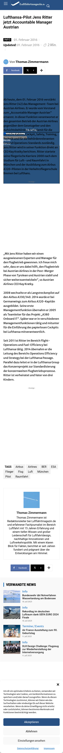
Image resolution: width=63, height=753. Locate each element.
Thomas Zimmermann (32, 62)
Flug (20, 471)
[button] (58, 684)
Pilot (8, 476)
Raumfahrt (21, 476)
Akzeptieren (31, 722)
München (42, 471)
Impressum (49, 748)
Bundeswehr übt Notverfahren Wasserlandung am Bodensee (39, 597)
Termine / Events (33, 626)
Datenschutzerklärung (28, 748)
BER (43, 466)
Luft (30, 471)
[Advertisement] (31, 215)
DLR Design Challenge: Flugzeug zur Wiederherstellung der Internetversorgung (40, 649)
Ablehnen (31, 731)
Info (7, 39)
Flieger (9, 471)
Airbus (19, 466)
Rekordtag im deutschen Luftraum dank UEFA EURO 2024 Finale (40, 614)
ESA (53, 466)
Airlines (32, 466)
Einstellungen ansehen (31, 740)
